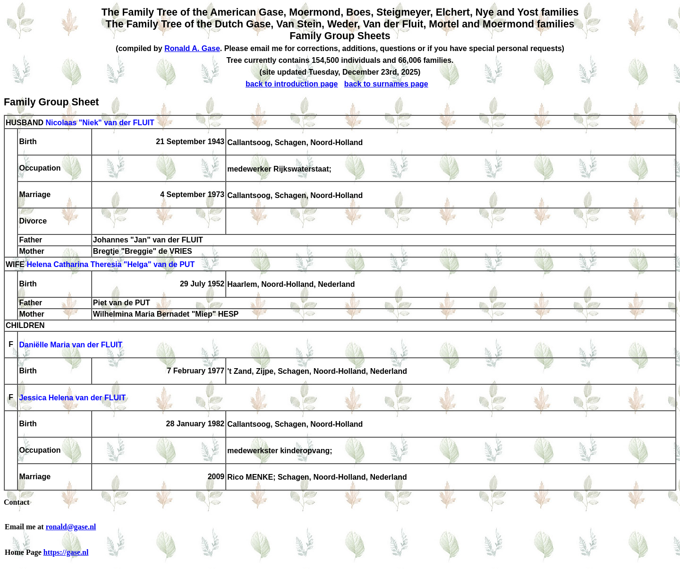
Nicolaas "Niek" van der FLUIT (99, 123)
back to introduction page (292, 84)
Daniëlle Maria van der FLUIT (70, 345)
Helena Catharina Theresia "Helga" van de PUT (110, 265)
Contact (16, 502)
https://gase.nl (66, 552)
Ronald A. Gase (192, 48)
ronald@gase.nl (71, 527)
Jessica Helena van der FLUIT (72, 398)
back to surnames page (386, 84)
